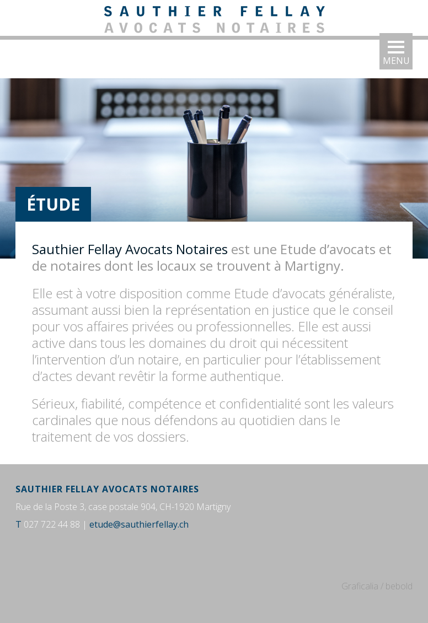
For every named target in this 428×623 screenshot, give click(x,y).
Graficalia (359, 586)
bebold (399, 586)
